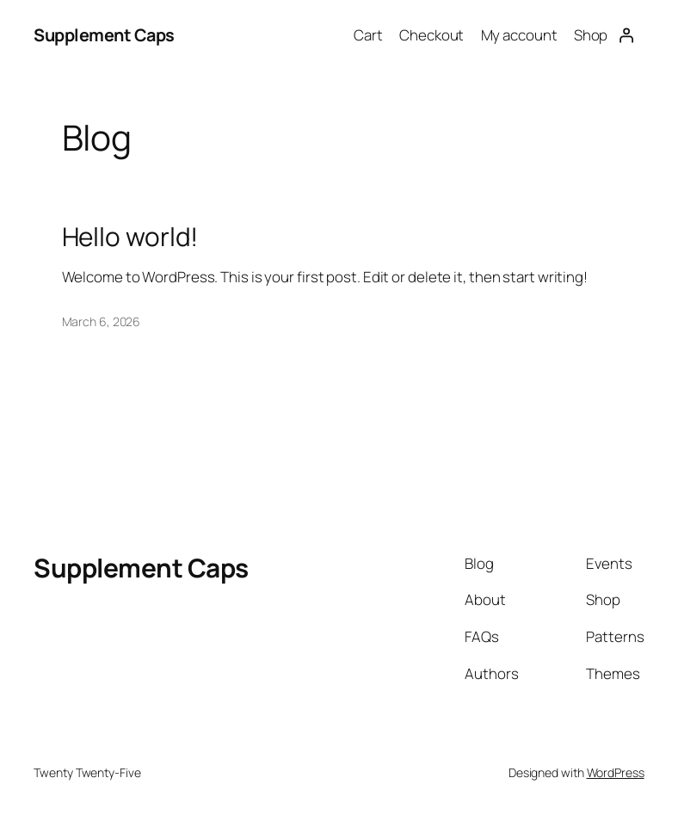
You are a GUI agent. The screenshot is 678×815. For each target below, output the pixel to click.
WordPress (615, 772)
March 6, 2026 (101, 321)
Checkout (431, 35)
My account (519, 35)
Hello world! (130, 236)
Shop (591, 35)
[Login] (625, 35)
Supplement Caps (104, 34)
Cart (368, 35)
